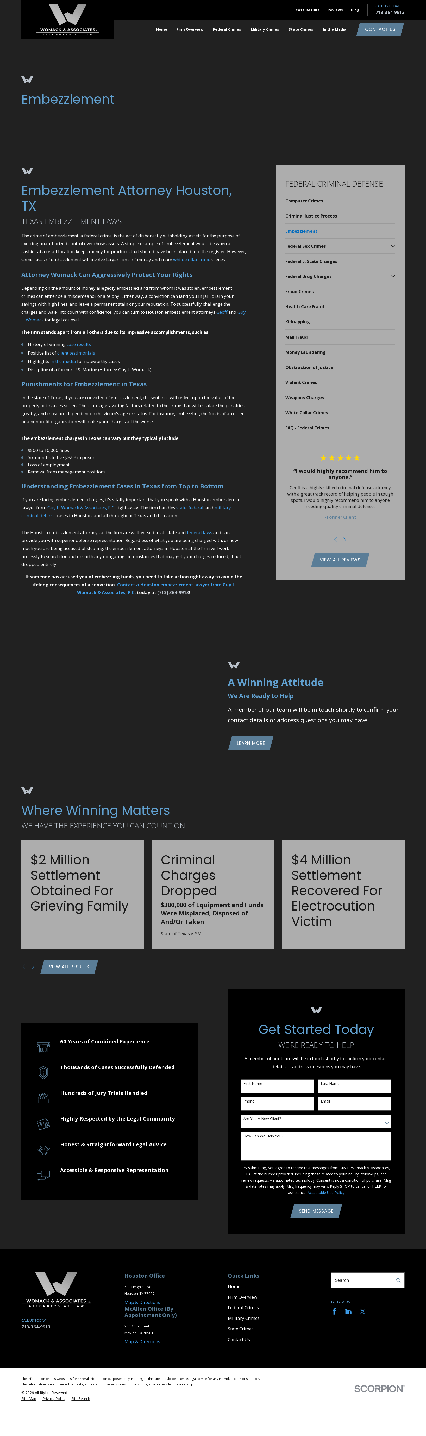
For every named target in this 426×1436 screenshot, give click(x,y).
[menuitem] (340, 201)
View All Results (69, 967)
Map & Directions (142, 1302)
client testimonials (76, 353)
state (181, 508)
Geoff (221, 312)
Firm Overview (242, 1297)
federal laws (199, 532)
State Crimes (241, 1329)
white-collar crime (191, 260)
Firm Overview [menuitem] (190, 29)
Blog (355, 10)
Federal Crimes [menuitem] (227, 29)
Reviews (335, 10)
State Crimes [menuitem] (301, 29)
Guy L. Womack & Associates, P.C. (81, 508)
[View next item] (344, 539)
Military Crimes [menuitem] (265, 29)
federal (196, 508)
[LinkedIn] (348, 1311)
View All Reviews (340, 560)
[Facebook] (334, 1311)
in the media (63, 361)
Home (234, 1286)
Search (342, 1280)
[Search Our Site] (398, 1280)
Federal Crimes (243, 1307)
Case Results (308, 10)
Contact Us (380, 29)
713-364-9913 (390, 12)
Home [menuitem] (161, 29)
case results (79, 344)
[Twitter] (363, 1311)
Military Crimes (244, 1318)
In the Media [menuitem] (334, 29)
